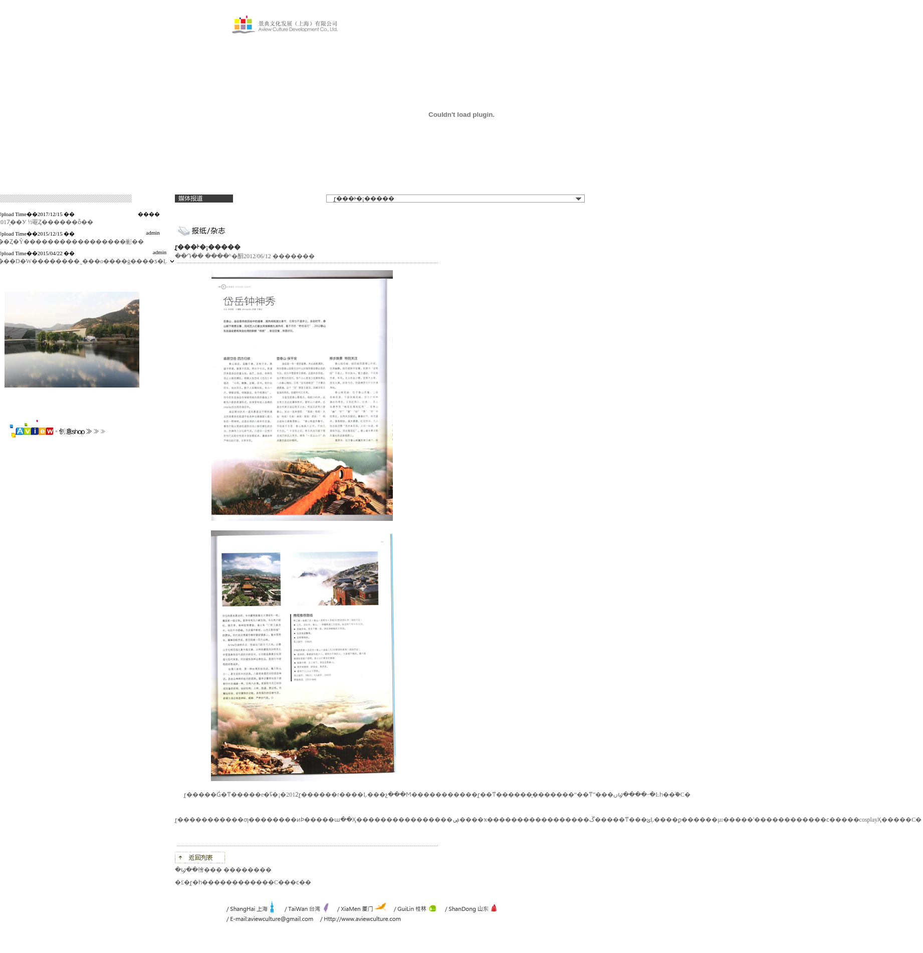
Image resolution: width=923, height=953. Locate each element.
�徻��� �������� (232, 869)
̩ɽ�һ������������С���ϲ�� (250, 882)
